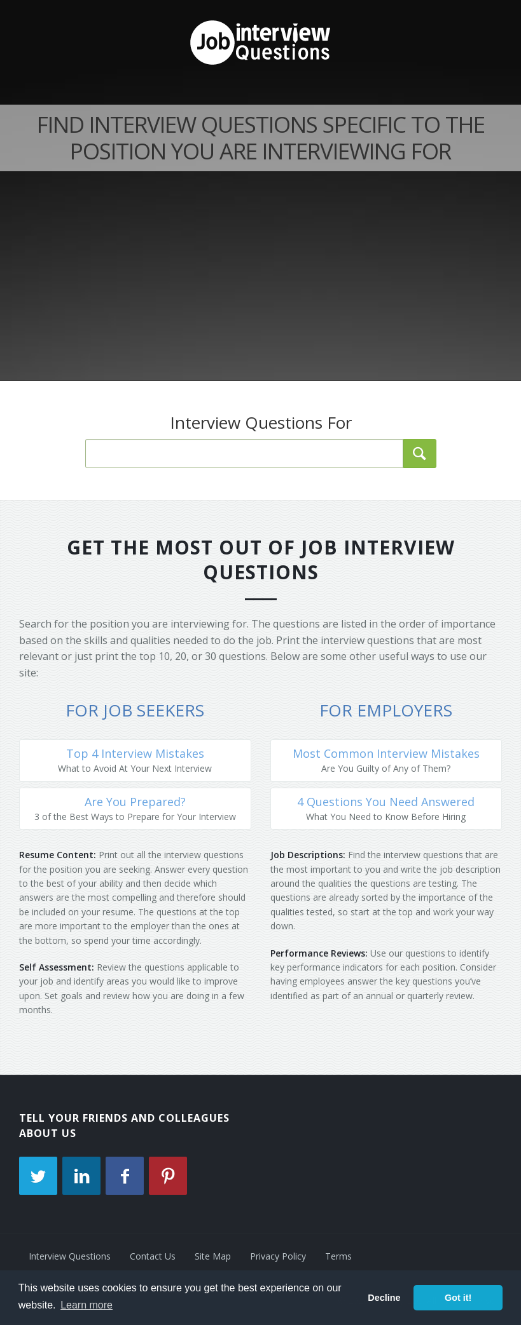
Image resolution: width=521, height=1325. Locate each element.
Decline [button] (384, 1298)
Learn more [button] (86, 1305)
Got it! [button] (458, 1298)
